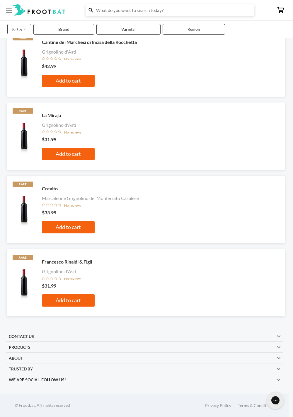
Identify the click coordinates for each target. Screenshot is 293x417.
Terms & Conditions (256, 405)
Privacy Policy (218, 405)
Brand (63, 29)
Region (194, 29)
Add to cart (68, 80)
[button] (146, 10)
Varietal (128, 29)
